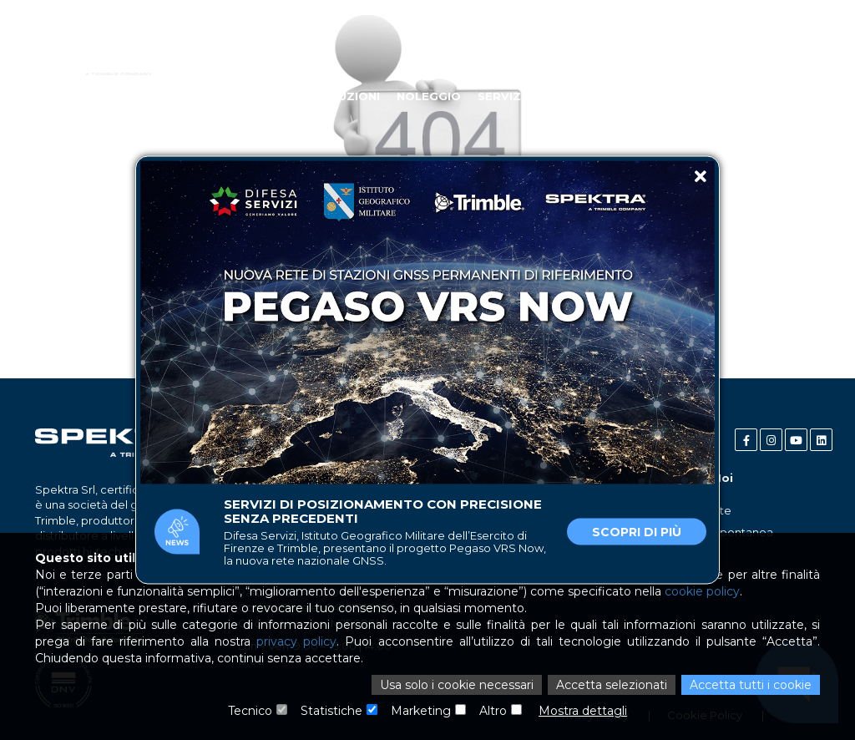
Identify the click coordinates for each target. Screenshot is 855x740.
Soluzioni (347, 96)
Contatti (788, 96)
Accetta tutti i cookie (751, 684)
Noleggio (429, 96)
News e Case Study (677, 96)
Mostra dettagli (583, 710)
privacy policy (296, 641)
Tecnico (250, 710)
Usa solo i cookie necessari (457, 684)
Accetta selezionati (611, 684)
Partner (569, 96)
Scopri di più (636, 532)
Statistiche (331, 710)
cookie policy (702, 591)
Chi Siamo (177, 96)
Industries (261, 96)
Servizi (501, 96)
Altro (493, 710)
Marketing (421, 710)
